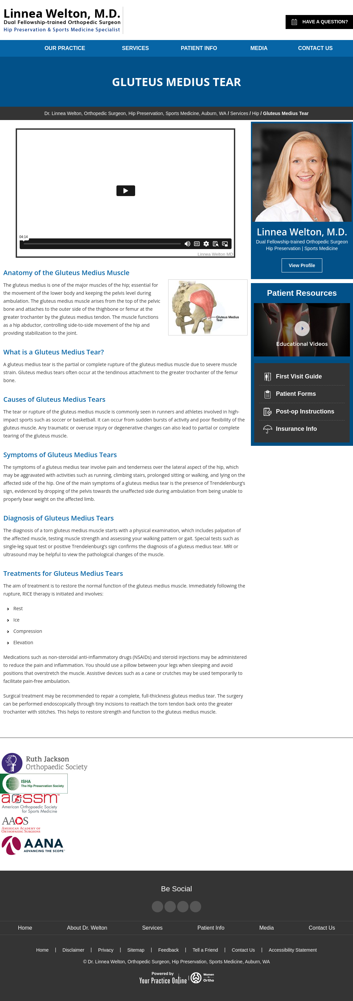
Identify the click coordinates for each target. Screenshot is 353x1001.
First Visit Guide (292, 377)
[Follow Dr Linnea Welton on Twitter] (170, 906)
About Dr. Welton (87, 928)
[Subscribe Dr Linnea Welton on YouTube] (183, 906)
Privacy (105, 950)
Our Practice (64, 48)
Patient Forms (289, 394)
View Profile (302, 265)
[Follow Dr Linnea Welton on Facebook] (157, 906)
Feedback (168, 950)
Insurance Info (290, 429)
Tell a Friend (205, 950)
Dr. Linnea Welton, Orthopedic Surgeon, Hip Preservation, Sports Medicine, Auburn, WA (135, 113)
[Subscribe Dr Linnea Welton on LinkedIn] (195, 906)
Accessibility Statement (293, 950)
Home (14, 48)
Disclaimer (73, 950)
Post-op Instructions (298, 412)
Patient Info (199, 48)
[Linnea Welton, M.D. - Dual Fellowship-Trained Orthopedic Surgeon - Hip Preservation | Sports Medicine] (61, 20)
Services (135, 48)
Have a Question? (319, 22)
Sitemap (135, 950)
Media (259, 48)
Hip (255, 113)
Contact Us (315, 48)
